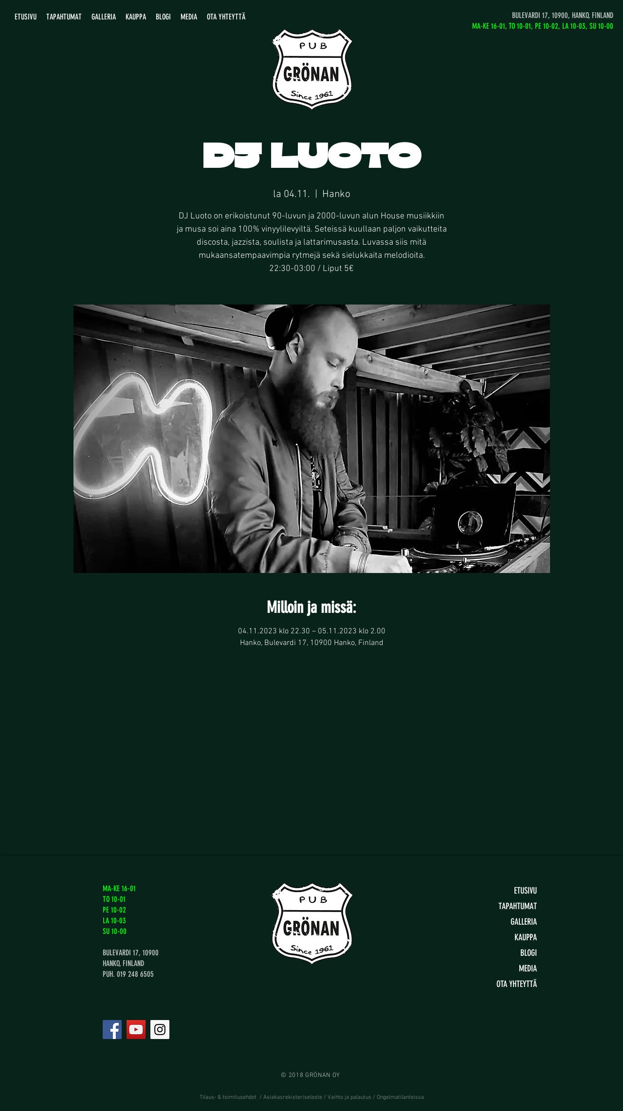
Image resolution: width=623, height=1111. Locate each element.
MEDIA (528, 968)
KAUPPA (525, 937)
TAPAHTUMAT (517, 906)
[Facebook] (112, 1029)
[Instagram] (159, 1029)
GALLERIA (524, 921)
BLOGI (528, 953)
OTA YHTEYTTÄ (516, 984)
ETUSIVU (525, 890)
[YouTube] (136, 1029)
